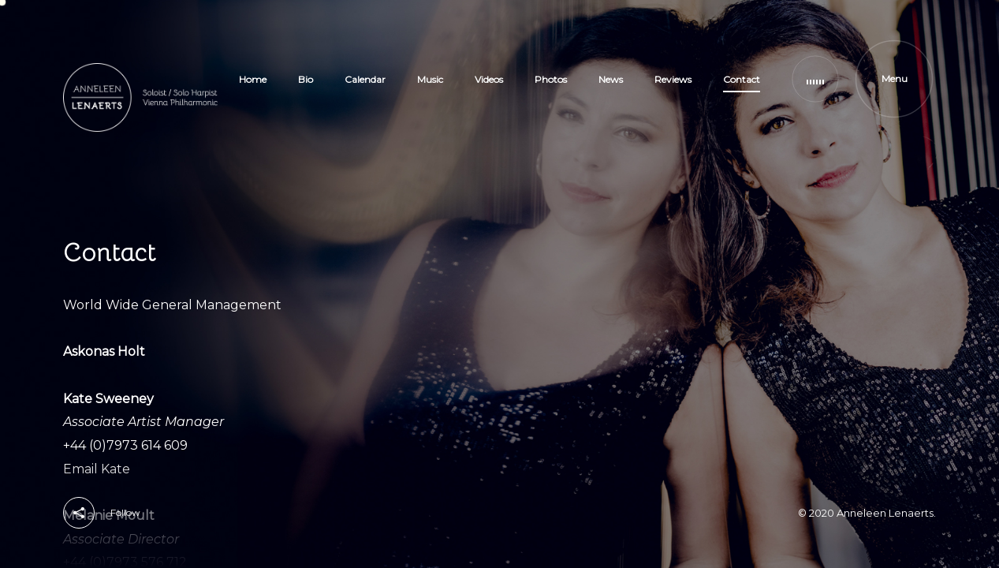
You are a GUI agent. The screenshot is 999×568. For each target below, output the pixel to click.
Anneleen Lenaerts (885, 512)
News (610, 79)
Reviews (672, 79)
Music (430, 79)
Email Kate (96, 469)
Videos (489, 79)
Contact (741, 79)
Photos (551, 79)
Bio (305, 79)
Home (253, 79)
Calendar (365, 79)
